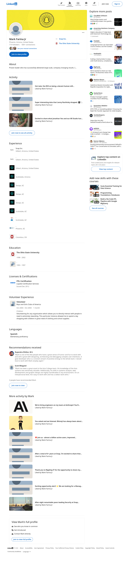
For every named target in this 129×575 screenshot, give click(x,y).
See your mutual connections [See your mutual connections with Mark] (27, 48)
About (22, 548)
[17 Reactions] (93, 75)
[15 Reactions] (93, 149)
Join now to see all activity (22, 133)
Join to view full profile (22, 539)
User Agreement (39, 548)
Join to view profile (19, 54)
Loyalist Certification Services (28, 284)
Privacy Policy (50, 548)
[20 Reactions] (93, 136)
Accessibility (29, 548)
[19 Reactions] (93, 24)
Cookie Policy (79, 548)
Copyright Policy (90, 548)
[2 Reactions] (91, 101)
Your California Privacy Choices (64, 548)
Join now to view (18, 385)
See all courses (98, 208)
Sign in (117, 4)
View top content (106, 169)
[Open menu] (83, 32)
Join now (105, 4)
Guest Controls (110, 548)
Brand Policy (100, 548)
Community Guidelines (14, 551)
